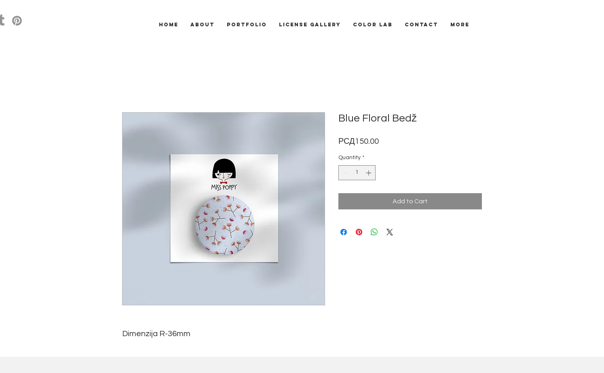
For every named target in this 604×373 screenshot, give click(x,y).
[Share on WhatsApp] (374, 232)
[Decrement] (345, 173)
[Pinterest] (17, 20)
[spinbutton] (357, 173)
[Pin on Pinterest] (359, 232)
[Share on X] (390, 232)
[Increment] (369, 173)
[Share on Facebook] (343, 232)
